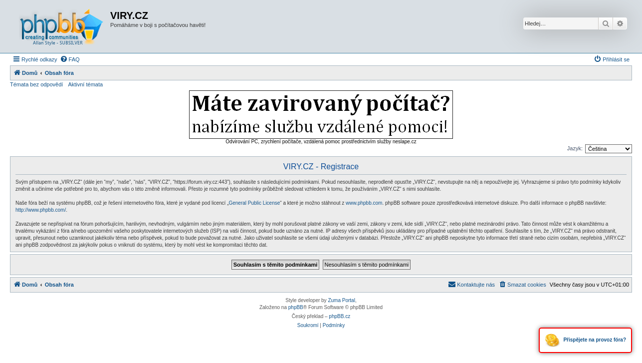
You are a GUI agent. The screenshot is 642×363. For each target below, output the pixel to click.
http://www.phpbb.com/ (40, 210)
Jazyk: (575, 148)
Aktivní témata (85, 84)
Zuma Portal (341, 300)
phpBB (295, 307)
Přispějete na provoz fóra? (585, 340)
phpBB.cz (339, 316)
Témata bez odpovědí (36, 84)
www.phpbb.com (364, 203)
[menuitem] (70, 59)
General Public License (254, 203)
